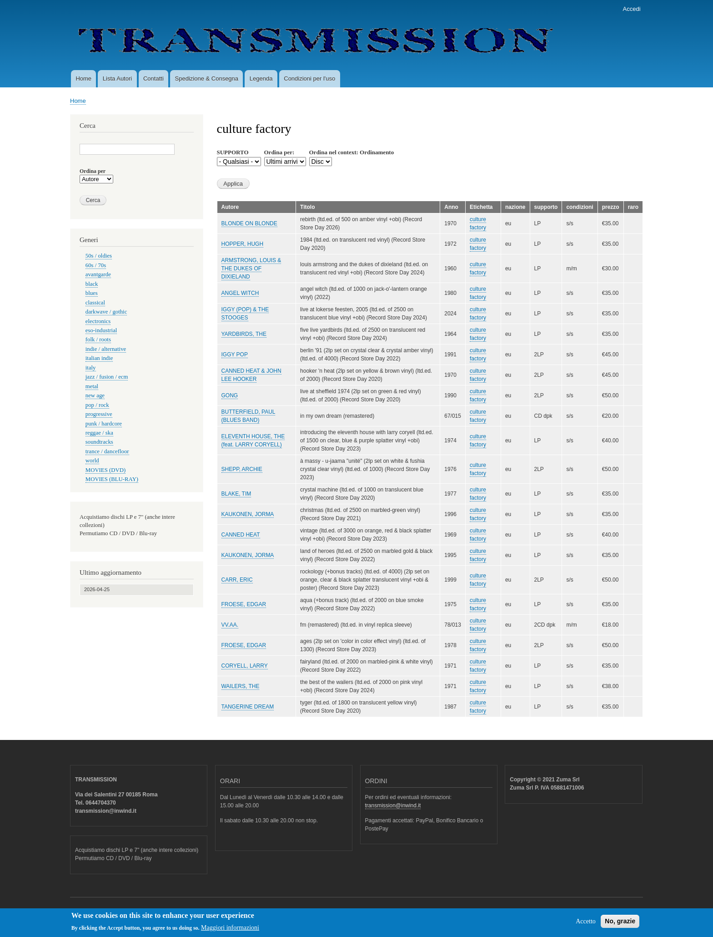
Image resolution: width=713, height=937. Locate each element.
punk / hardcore (103, 423)
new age (95, 395)
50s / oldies (98, 256)
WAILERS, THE (240, 686)
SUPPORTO (233, 152)
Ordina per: (279, 152)
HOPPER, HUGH (242, 244)
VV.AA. (230, 625)
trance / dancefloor (107, 451)
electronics (97, 321)
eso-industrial (101, 330)
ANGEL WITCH (240, 293)
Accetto (586, 924)
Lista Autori (117, 78)
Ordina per (92, 171)
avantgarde (98, 274)
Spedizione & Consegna (207, 78)
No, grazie (620, 923)
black (91, 284)
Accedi (632, 8)
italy (90, 368)
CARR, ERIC (237, 580)
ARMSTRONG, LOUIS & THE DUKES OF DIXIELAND (251, 268)
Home (83, 78)
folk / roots (98, 339)
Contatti (153, 78)
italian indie (99, 358)
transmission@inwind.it (393, 805)
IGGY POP (234, 354)
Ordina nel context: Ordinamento (351, 152)
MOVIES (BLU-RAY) (111, 479)
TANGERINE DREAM (247, 707)
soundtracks (99, 442)
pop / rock (97, 405)
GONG (229, 395)
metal (91, 386)
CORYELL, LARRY (244, 666)
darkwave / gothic (106, 312)
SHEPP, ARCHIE (241, 469)
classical (95, 302)
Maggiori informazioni (230, 930)
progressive (98, 414)
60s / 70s (95, 265)
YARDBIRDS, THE (243, 334)
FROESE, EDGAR (243, 604)
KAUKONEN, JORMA (247, 514)
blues (91, 293)
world (92, 460)
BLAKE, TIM (236, 494)
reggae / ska (99, 433)
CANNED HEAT (240, 535)
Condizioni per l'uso (309, 78)
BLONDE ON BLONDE (249, 223)
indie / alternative (105, 349)
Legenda (261, 78)
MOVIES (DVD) (105, 470)
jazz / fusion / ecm (106, 377)
